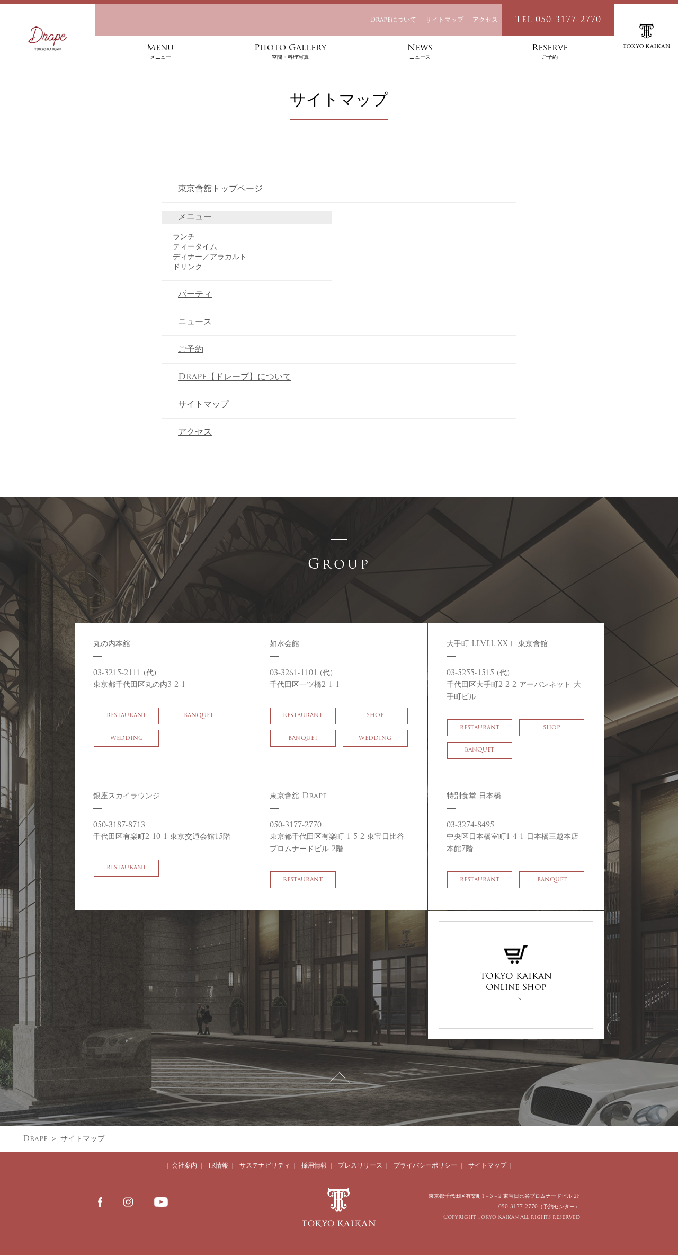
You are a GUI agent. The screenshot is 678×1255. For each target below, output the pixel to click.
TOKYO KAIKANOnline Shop (516, 968)
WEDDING (126, 750)
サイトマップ (444, 20)
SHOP (375, 727)
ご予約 (190, 350)
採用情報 (314, 1166)
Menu (160, 52)
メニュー (195, 217)
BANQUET (198, 727)
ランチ (184, 237)
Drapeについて (393, 20)
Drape (35, 1139)
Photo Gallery (290, 52)
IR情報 (218, 1166)
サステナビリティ (264, 1166)
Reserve (549, 52)
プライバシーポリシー (425, 1166)
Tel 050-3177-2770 (558, 20)
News (420, 52)
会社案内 (184, 1166)
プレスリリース (360, 1166)
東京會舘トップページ (220, 189)
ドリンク (187, 267)
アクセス (485, 20)
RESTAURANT (126, 727)
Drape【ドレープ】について (234, 377)
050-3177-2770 (518, 1207)
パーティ (195, 294)
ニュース (195, 322)
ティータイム (195, 247)
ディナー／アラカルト (210, 257)
